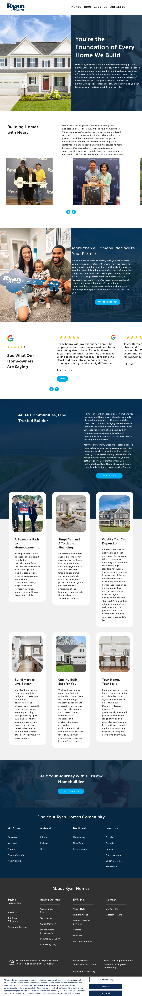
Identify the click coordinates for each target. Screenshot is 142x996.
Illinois (43, 837)
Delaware (12, 837)
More (62, 379)
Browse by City (48, 945)
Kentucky (111, 849)
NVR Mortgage (80, 915)
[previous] (51, 389)
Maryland (12, 843)
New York (78, 843)
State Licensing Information (118, 960)
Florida (109, 837)
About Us (100, 7)
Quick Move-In (48, 924)
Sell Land (78, 935)
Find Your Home (81, 7)
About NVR (79, 909)
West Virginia (14, 861)
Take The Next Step (107, 302)
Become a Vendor (82, 941)
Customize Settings (106, 980)
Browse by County (50, 939)
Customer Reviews (17, 927)
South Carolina (114, 861)
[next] (57, 389)
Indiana (44, 843)
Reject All (106, 986)
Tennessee (111, 867)
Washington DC (15, 855)
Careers (77, 930)
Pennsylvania (80, 849)
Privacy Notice (80, 960)
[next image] (74, 212)
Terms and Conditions (84, 964)
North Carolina (114, 855)
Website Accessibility (84, 971)
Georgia (110, 843)
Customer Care (114, 915)
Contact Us (117, 7)
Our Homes (46, 918)
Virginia (11, 849)
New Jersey (79, 837)
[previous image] (68, 212)
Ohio (43, 849)
